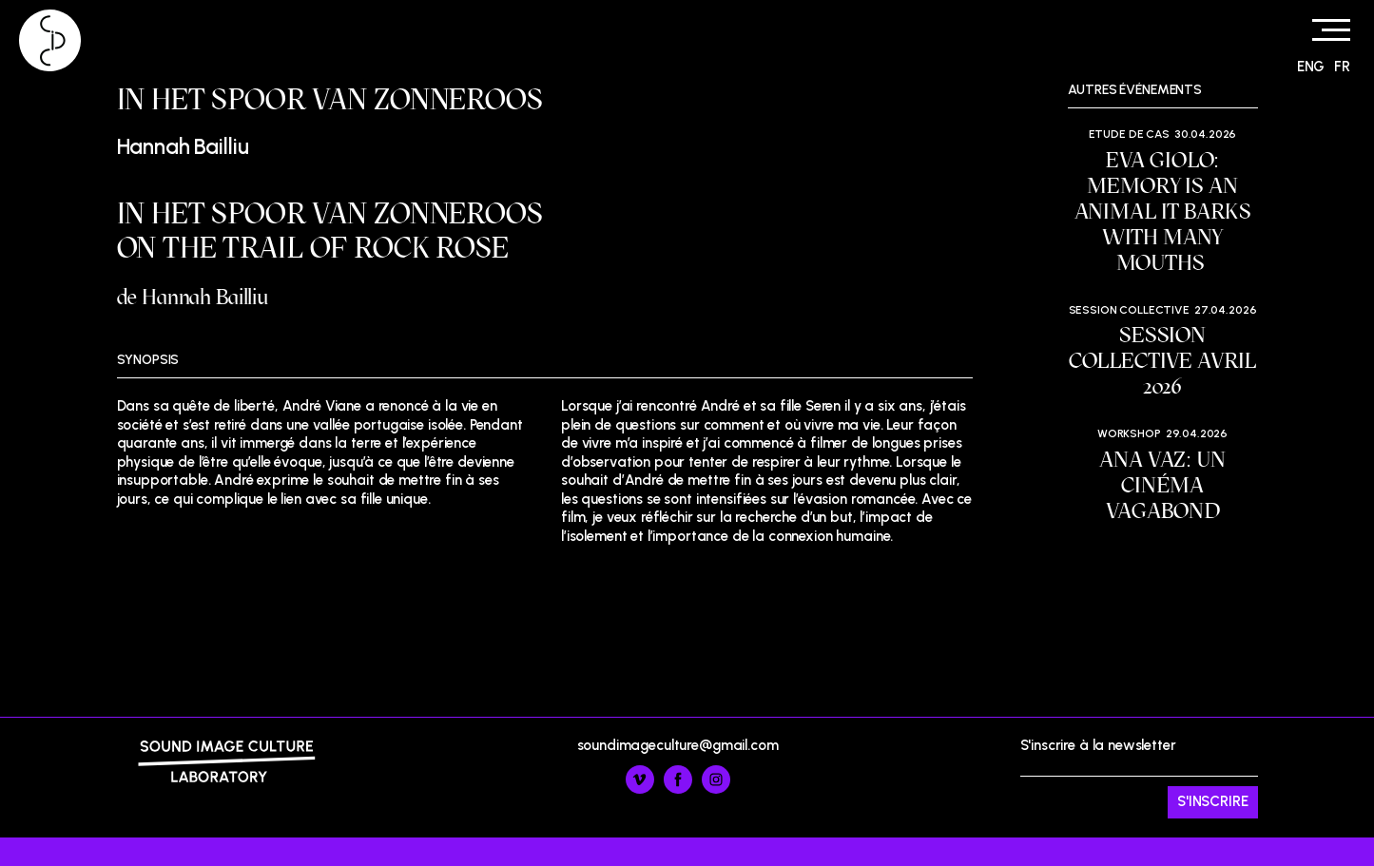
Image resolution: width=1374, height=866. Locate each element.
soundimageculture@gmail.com (678, 745)
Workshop (1129, 433)
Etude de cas (1129, 134)
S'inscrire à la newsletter (1139, 777)
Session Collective (1129, 310)
